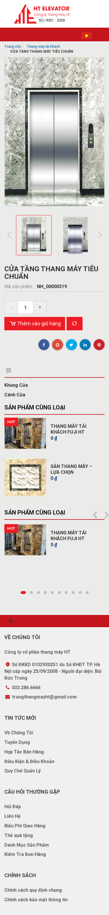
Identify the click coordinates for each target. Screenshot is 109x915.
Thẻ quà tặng (18, 835)
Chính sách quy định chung (33, 890)
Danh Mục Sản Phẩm (26, 845)
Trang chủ (12, 47)
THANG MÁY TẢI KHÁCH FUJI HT (68, 429)
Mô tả (13, 370)
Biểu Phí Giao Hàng (24, 826)
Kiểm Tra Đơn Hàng (25, 854)
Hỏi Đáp (12, 806)
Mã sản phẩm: (19, 286)
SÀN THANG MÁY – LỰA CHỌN (71, 469)
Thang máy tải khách (43, 47)
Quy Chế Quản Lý (22, 771)
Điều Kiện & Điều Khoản (29, 761)
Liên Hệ (12, 816)
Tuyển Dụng (17, 742)
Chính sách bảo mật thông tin (36, 899)
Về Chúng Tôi (18, 732)
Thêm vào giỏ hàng (35, 323)
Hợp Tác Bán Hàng (24, 752)
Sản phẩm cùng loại (34, 407)
